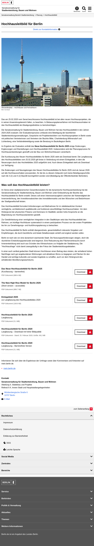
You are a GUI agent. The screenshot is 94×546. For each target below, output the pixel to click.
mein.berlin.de (10, 368)
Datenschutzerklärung (12, 429)
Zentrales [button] (5, 463)
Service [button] (5, 491)
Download (81, 272)
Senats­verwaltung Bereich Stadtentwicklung (17, 15)
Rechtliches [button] (7, 416)
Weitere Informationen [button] (12, 526)
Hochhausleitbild (51, 15)
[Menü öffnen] (90, 9)
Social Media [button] (7, 456)
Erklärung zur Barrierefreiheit (15, 436)
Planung (39, 15)
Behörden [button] (6, 498)
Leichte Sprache (11, 450)
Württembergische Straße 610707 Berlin (16, 393)
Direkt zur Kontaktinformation (46, 29)
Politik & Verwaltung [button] (11, 505)
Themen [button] (5, 519)
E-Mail (7, 399)
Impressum (8, 423)
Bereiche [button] (5, 470)
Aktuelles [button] (5, 512)
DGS (7, 443)
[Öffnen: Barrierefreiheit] (77, 9)
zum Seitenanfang (81, 409)
